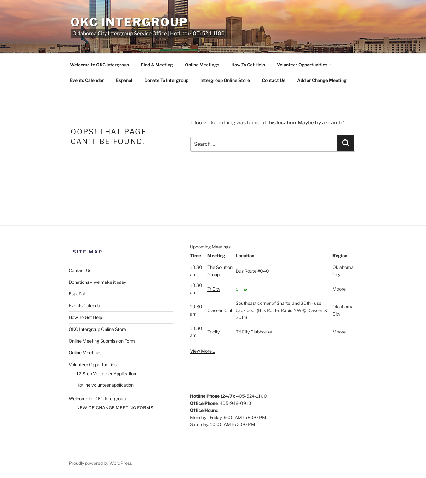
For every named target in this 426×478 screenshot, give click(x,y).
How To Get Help (248, 64)
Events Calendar (87, 80)
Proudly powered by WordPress (100, 463)
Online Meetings (202, 64)
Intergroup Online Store (225, 80)
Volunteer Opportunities (305, 64)
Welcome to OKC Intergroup (99, 64)
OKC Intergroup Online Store (97, 329)
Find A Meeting (157, 64)
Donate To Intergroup (166, 80)
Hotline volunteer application (105, 385)
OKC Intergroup (129, 22)
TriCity (213, 289)
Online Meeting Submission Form (102, 341)
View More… (202, 351)
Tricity (213, 331)
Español (124, 80)
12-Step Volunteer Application (106, 373)
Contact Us (273, 80)
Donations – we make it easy (97, 282)
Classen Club (220, 310)
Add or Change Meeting (322, 80)
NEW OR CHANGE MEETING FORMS (114, 407)
